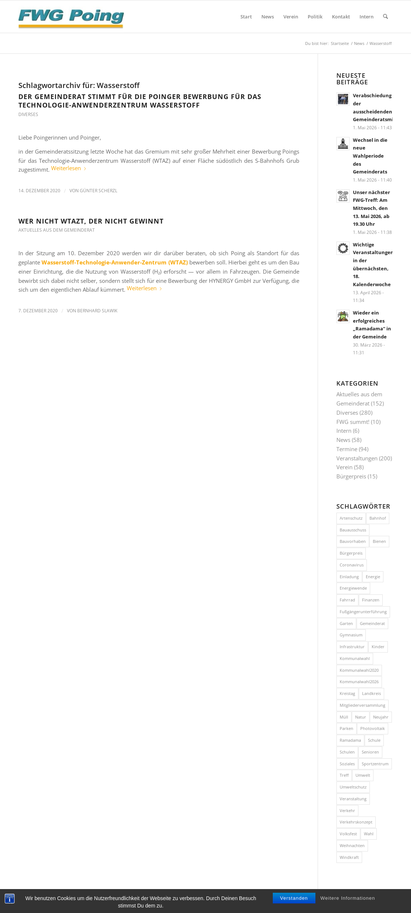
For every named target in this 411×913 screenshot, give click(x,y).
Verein (344, 467)
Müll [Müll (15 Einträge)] (344, 717)
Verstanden (294, 904)
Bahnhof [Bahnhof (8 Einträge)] (377, 518)
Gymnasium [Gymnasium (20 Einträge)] (351, 635)
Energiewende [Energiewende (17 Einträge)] (353, 588)
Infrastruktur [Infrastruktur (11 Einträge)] (352, 646)
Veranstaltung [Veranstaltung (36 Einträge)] (353, 798)
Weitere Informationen (348, 904)
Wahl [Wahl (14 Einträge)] (369, 833)
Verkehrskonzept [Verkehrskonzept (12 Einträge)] (356, 822)
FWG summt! (352, 421)
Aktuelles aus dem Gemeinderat (56, 230)
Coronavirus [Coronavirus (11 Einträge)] (352, 565)
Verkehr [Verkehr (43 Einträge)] (347, 810)
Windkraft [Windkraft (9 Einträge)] (349, 857)
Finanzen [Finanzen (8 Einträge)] (370, 600)
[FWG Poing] (71, 16)
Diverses (28, 114)
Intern (343, 430)
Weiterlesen (69, 168)
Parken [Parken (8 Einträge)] (346, 728)
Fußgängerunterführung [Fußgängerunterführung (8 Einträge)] (363, 611)
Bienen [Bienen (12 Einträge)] (379, 541)
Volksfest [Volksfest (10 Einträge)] (348, 833)
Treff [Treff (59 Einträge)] (344, 775)
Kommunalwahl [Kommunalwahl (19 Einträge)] (355, 658)
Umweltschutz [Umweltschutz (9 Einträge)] (353, 787)
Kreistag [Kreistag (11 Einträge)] (347, 693)
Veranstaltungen (357, 458)
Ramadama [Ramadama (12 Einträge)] (350, 740)
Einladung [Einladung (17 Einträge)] (349, 576)
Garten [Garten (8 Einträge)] (346, 623)
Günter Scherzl (98, 190)
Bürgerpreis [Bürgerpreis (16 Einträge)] (351, 553)
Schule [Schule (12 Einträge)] (374, 740)
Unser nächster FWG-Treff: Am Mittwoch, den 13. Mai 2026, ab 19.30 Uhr (371, 208)
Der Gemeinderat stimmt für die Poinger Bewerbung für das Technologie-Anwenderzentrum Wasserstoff (139, 100)
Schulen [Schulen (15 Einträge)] (347, 752)
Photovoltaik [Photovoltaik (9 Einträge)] (372, 728)
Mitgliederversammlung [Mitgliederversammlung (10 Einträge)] (362, 705)
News (343, 439)
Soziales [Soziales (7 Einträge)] (347, 763)
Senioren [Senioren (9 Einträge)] (370, 752)
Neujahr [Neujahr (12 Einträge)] (381, 717)
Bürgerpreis (351, 476)
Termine (346, 449)
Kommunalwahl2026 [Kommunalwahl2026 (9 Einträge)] (359, 681)
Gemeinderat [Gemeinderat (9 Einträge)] (372, 623)
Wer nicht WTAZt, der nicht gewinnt (91, 221)
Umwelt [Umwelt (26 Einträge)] (362, 775)
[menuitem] (246, 16)
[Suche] (385, 16)
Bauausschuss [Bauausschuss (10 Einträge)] (353, 530)
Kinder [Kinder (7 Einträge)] (378, 646)
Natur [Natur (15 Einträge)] (360, 717)
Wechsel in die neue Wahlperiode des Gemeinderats (370, 156)
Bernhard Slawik (97, 311)
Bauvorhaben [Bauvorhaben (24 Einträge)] (353, 541)
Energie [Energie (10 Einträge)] (373, 576)
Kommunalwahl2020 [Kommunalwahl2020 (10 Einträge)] (359, 670)
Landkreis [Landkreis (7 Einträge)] (371, 693)
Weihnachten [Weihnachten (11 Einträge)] (352, 845)
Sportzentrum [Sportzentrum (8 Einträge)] (375, 763)
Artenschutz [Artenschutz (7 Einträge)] (351, 518)
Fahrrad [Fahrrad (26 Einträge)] (347, 600)
